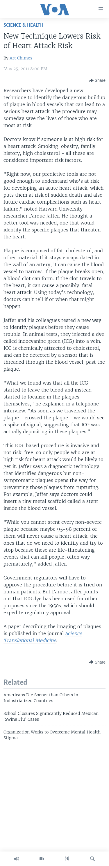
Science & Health (23, 25)
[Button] (97, 80)
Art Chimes (21, 58)
